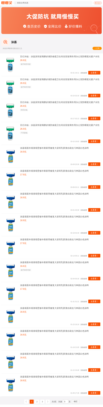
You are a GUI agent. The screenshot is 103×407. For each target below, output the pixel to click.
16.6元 (23, 266)
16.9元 (23, 152)
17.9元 (23, 174)
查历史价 (98, 3)
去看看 (95, 73)
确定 (76, 401)
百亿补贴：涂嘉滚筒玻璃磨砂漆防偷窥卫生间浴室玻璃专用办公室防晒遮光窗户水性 (60, 56)
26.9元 (23, 60)
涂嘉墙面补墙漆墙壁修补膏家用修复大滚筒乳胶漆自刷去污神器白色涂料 (54, 148)
